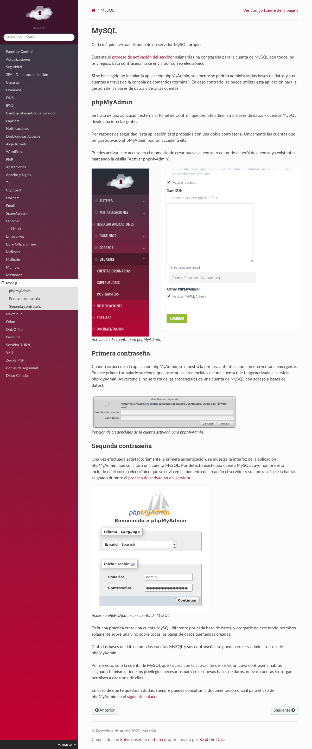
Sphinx (126, 740)
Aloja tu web (16, 144)
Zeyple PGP (15, 360)
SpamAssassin (17, 213)
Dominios (13, 90)
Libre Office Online (21, 244)
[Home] (93, 10)
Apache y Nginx (18, 175)
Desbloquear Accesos (23, 136)
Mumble (12, 267)
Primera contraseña (24, 299)
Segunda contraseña (25, 306)
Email (10, 206)
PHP (9, 160)
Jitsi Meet (13, 229)
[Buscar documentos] (39, 37)
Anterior (105, 710)
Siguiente (284, 710)
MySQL (10, 283)
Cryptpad (13, 190)
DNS (10, 98)
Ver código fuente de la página (270, 10)
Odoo (10, 322)
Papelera (13, 121)
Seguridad (14, 67)
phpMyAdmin (20, 291)
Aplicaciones (16, 167)
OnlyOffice (14, 330)
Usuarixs (13, 83)
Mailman (13, 252)
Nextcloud (14, 314)
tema (158, 740)
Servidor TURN (18, 345)
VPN (9, 352)
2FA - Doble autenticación (27, 75)
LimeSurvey (15, 236)
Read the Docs (212, 740)
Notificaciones (17, 129)
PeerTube (13, 337)
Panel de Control (19, 52)
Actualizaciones (18, 59)
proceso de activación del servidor (143, 57)
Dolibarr (12, 198)
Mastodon (14, 275)
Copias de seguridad (22, 368)
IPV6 (10, 105)
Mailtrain (13, 260)
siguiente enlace (141, 697)
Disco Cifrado (17, 376)
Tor (8, 183)
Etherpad (13, 221)
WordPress (14, 152)
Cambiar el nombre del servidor (31, 113)
